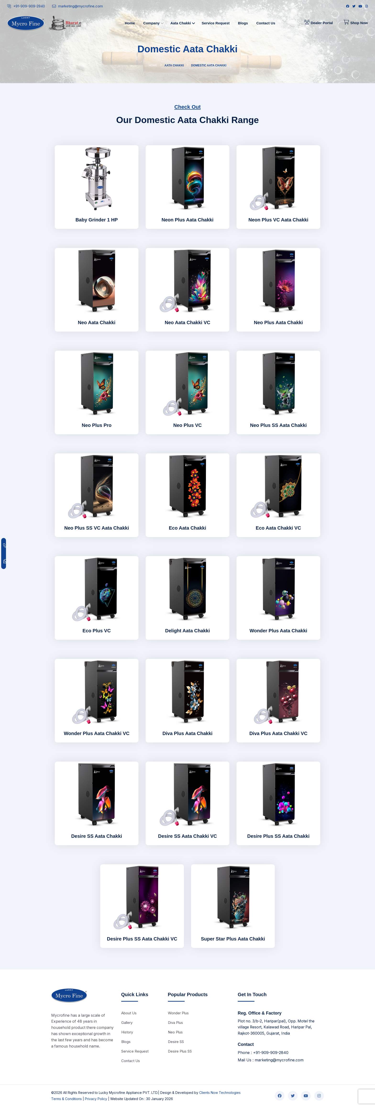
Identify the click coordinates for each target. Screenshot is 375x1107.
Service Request (135, 1051)
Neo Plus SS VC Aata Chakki (96, 528)
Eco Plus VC (97, 630)
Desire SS (176, 1041)
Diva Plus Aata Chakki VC (278, 733)
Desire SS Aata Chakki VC (187, 836)
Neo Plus (175, 1032)
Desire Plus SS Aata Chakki (278, 836)
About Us (129, 1013)
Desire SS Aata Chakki (96, 836)
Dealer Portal (318, 23)
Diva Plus (175, 1022)
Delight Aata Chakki (187, 630)
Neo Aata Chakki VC (187, 322)
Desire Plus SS (180, 1051)
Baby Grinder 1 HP (97, 219)
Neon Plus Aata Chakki (187, 219)
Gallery (126, 1022)
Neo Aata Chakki (96, 322)
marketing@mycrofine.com (80, 6)
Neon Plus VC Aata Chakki (278, 219)
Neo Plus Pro (96, 425)
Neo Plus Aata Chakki (278, 322)
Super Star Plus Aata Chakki (233, 938)
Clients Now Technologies (220, 1093)
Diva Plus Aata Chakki (187, 733)
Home (153, 65)
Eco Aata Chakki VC (278, 528)
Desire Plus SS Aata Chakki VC (142, 938)
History (127, 1032)
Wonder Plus (178, 1013)
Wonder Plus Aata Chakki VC (97, 733)
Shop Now (356, 23)
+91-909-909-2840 (29, 6)
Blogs (126, 1041)
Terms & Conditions (66, 1099)
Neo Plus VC (187, 425)
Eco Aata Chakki (187, 528)
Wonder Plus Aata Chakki (278, 630)
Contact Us (130, 1061)
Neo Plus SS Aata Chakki (278, 425)
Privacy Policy (96, 1099)
